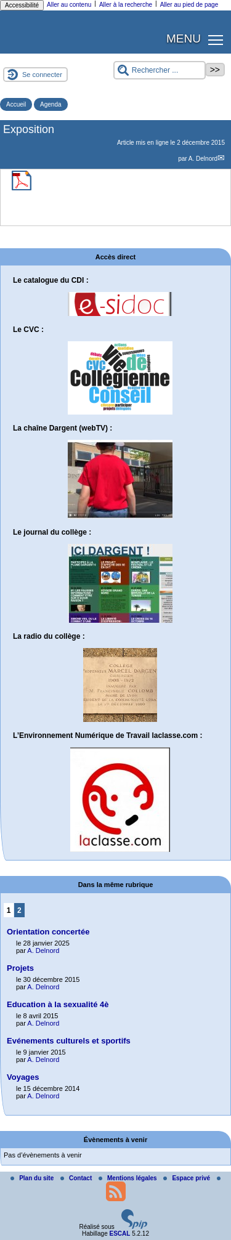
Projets (20, 968)
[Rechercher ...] (159, 70)
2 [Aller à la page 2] (19, 910)
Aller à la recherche (125, 4)
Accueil (16, 104)
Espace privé (187, 1178)
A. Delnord (202, 158)
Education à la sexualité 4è (57, 1004)
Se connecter (42, 74)
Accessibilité (22, 5)
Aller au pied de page (189, 4)
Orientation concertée (48, 931)
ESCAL (119, 1233)
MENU (183, 38)
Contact (77, 1178)
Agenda (50, 104)
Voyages (23, 1077)
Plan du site (32, 1178)
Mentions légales (128, 1178)
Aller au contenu (69, 4)
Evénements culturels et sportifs (69, 1040)
